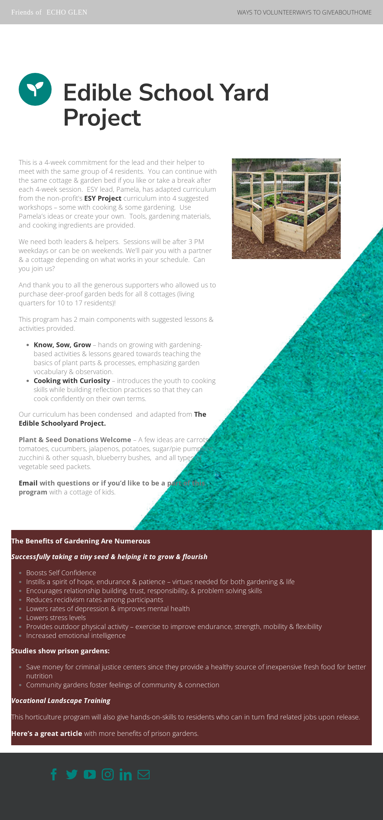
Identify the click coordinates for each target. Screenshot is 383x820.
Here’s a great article (46, 733)
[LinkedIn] (126, 774)
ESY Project (103, 198)
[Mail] (144, 774)
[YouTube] (90, 774)
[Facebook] (54, 774)
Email (28, 482)
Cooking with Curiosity (72, 380)
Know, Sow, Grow (62, 344)
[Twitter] (72, 774)
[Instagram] (108, 774)
